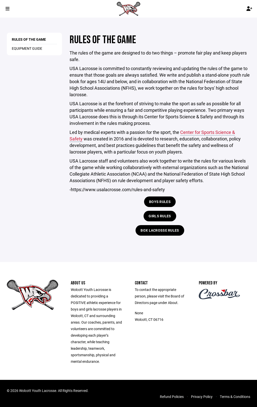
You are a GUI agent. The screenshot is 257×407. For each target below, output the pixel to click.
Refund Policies (172, 396)
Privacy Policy (202, 396)
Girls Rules (160, 216)
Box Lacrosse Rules (160, 230)
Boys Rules (160, 201)
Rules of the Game (29, 39)
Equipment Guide (27, 48)
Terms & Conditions (235, 396)
